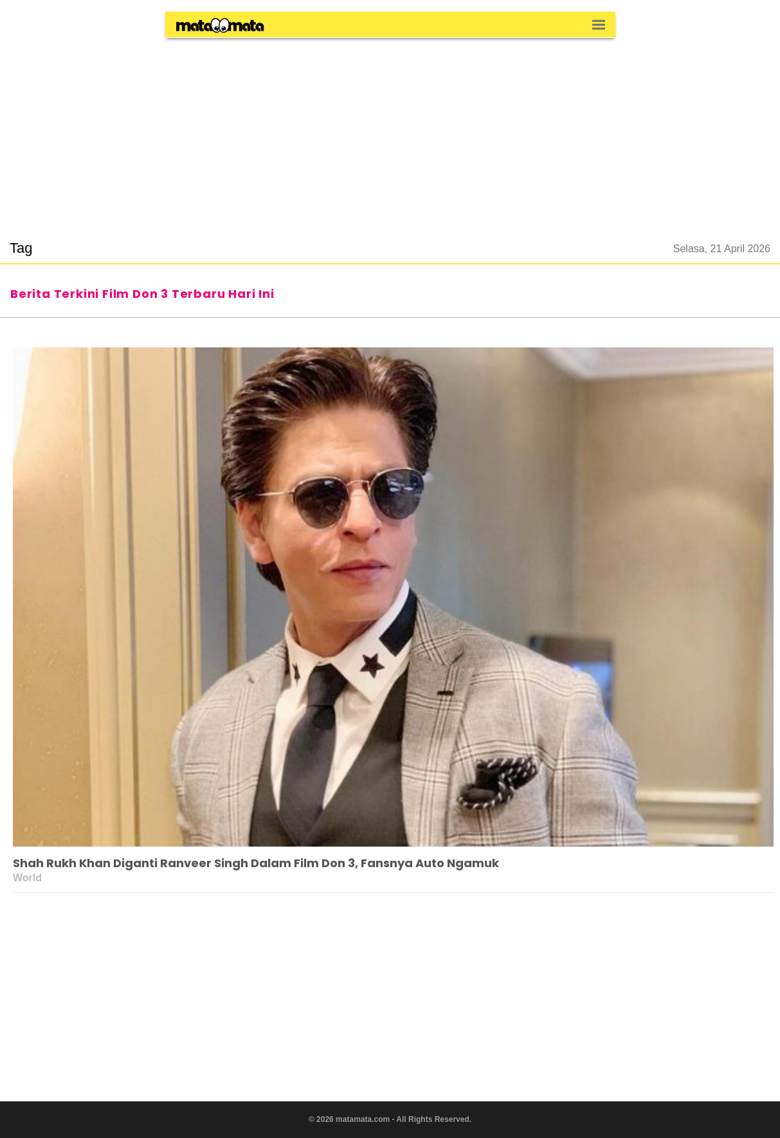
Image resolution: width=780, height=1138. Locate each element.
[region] (390, 131)
